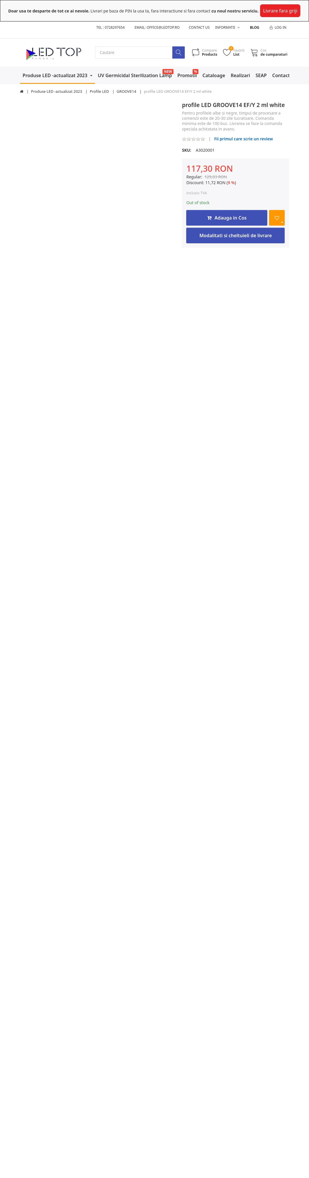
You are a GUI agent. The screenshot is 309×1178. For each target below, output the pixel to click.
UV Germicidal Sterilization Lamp (135, 75)
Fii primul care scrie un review (243, 139)
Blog (254, 27)
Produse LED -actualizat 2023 (56, 75)
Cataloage (213, 75)
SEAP (261, 75)
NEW (168, 71)
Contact (281, 75)
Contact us (199, 27)
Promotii (187, 75)
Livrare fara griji (280, 11)
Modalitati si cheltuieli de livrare (235, 236)
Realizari (240, 75)
